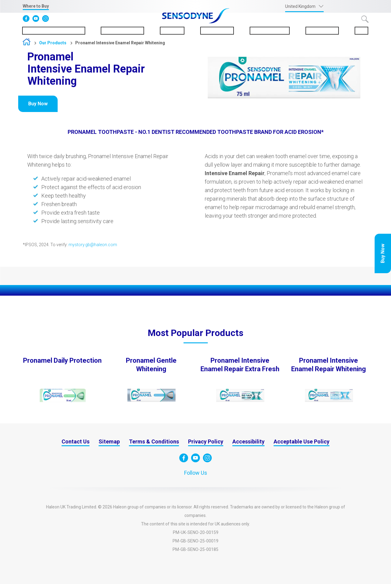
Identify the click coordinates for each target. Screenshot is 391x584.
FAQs (361, 30)
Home (26, 43)
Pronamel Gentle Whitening (151, 365)
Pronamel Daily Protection (62, 360)
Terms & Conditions (154, 441)
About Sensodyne (122, 30)
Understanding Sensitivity (54, 30)
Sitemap (109, 441)
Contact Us (75, 441)
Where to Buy (36, 6)
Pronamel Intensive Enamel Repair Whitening (120, 42)
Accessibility (248, 441)
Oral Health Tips (269, 30)
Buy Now (383, 253)
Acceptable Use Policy (301, 441)
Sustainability (322, 30)
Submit (365, 19)
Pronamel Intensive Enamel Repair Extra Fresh (240, 365)
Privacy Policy (205, 441)
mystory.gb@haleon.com (93, 244)
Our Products (217, 30)
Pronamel (172, 30)
